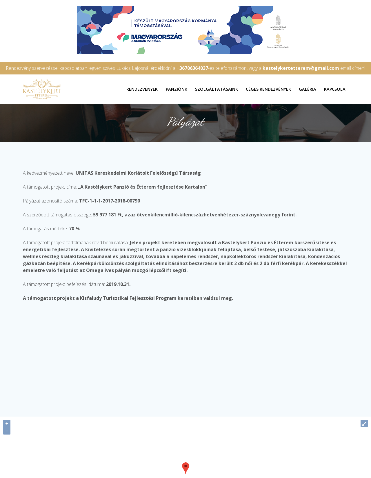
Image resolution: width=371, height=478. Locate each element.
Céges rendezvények (268, 89)
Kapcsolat (336, 89)
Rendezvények (142, 89)
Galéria (307, 89)
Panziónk (176, 89)
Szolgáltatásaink (216, 89)
